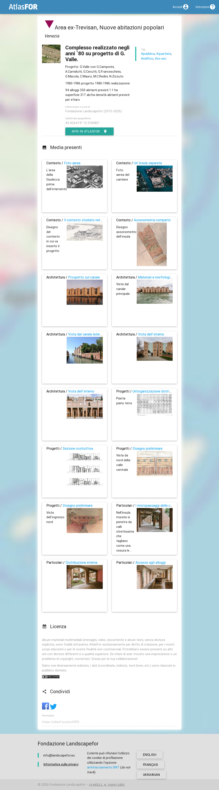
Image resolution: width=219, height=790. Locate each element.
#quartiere (163, 54)
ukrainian (151, 775)
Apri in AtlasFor (90, 131)
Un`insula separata (148, 163)
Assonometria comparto (152, 220)
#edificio (147, 58)
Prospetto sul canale (84, 277)
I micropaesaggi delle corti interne (161, 505)
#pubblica (148, 54)
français (150, 765)
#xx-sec (160, 58)
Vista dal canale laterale (86, 334)
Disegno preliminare (147, 448)
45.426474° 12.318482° (82, 123)
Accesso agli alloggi (150, 562)
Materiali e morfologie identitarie (163, 277)
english (150, 755)
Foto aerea (72, 163)
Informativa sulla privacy (60, 764)
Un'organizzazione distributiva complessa (164, 391)
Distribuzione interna (81, 562)
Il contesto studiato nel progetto (89, 220)
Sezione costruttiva (78, 448)
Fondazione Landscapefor (67, 785)
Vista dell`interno (151, 334)
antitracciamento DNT (103, 767)
